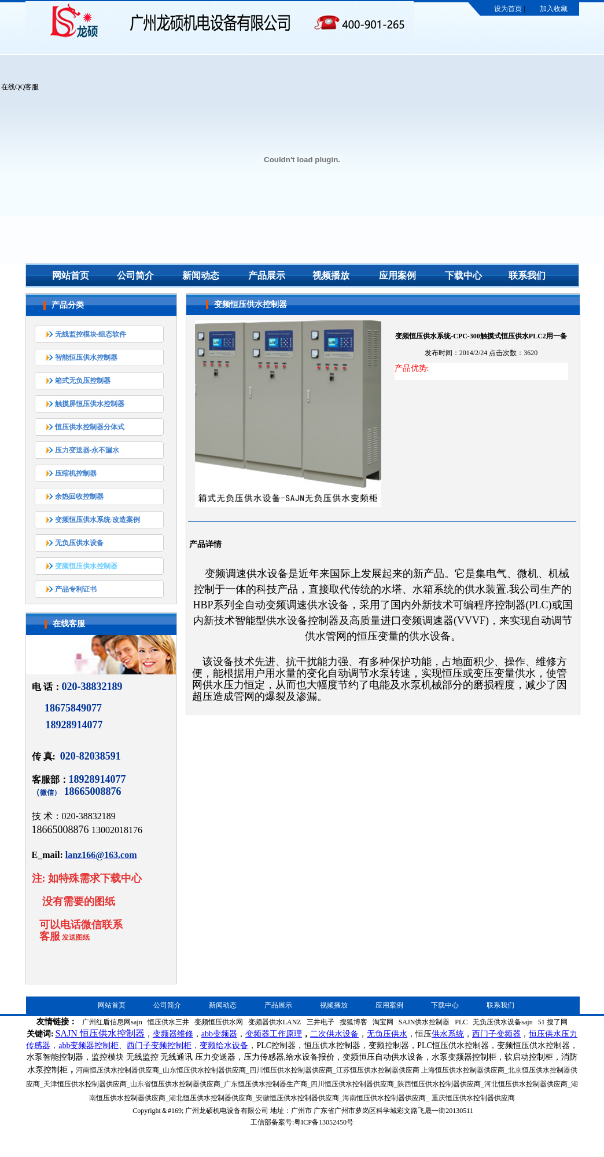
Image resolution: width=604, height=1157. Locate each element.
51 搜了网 (553, 1022)
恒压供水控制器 (112, 1033)
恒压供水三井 (168, 1022)
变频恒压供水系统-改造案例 (98, 520)
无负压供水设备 (79, 543)
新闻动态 (200, 275)
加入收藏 (554, 9)
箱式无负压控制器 (83, 381)
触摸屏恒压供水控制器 (89, 404)
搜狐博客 (353, 1022)
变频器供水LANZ (274, 1022)
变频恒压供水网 (218, 1022)
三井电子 (320, 1022)
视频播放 (330, 275)
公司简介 (135, 275)
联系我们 (527, 275)
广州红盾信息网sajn (112, 1022)
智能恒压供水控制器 (86, 357)
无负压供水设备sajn (502, 1022)
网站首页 (70, 275)
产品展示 (266, 275)
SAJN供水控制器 (424, 1022)
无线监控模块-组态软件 (91, 334)
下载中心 (463, 275)
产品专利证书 (76, 589)
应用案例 (397, 275)
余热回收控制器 (79, 496)
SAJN (67, 1033)
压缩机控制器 (76, 473)
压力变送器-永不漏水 (87, 450)
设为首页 (508, 9)
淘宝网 (383, 1022)
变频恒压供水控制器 (86, 566)
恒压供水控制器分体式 (89, 427)
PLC (461, 1022)
